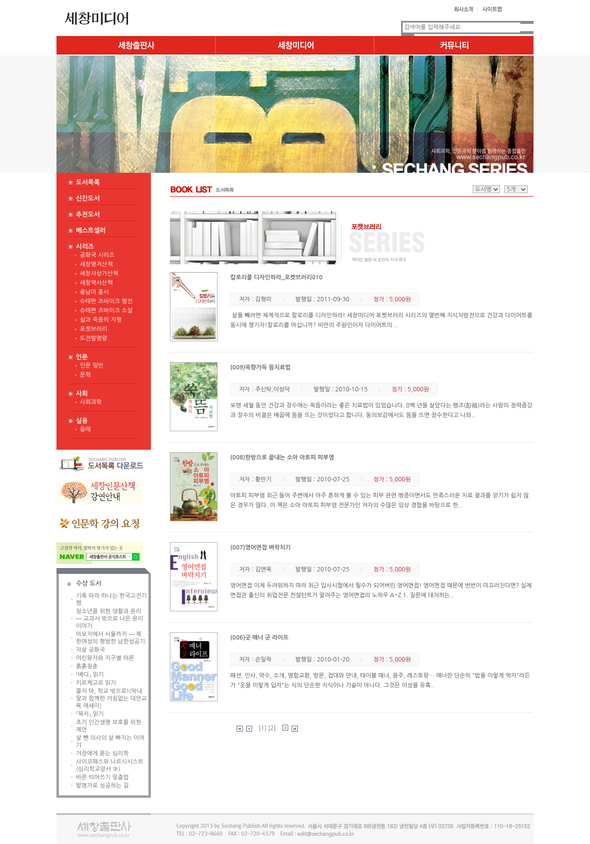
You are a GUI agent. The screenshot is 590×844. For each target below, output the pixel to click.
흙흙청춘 (87, 666)
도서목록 (88, 182)
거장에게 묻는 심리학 (102, 753)
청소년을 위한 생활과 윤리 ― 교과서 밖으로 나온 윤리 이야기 (109, 618)
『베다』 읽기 (90, 675)
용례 (85, 429)
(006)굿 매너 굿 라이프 (259, 638)
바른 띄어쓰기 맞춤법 (102, 777)
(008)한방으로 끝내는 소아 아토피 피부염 (282, 457)
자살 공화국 (90, 650)
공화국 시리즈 (97, 255)
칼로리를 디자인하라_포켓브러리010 (276, 277)
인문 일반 (91, 365)
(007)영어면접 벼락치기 (260, 547)
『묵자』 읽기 (90, 714)
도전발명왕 (93, 338)
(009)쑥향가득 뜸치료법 (260, 367)
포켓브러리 (93, 329)
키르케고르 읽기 (96, 683)
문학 (85, 375)
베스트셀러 (91, 230)
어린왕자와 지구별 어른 (105, 658)
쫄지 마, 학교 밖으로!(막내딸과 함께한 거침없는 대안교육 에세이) (111, 698)
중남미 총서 (94, 292)
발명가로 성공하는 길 (102, 786)
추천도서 (88, 214)
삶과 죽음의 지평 (101, 320)
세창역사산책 (96, 283)
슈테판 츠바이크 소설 (106, 310)
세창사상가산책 (99, 273)
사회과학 (91, 402)
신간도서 (88, 198)
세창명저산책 (96, 264)
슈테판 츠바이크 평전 (106, 301)
